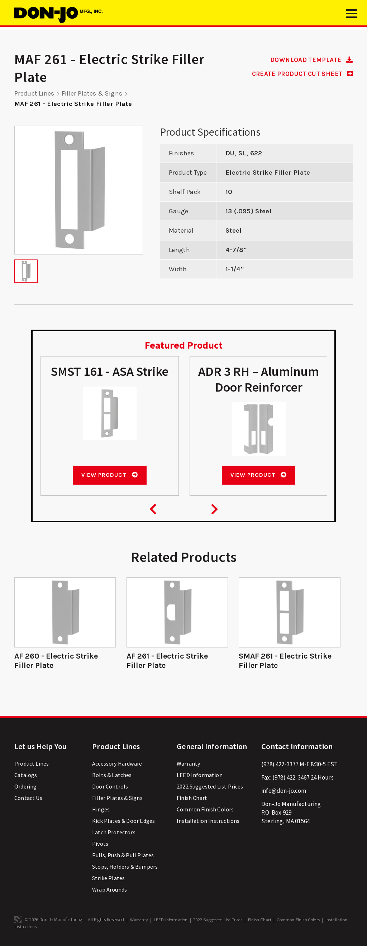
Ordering (25, 786)
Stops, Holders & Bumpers (125, 866)
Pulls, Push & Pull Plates (123, 855)
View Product (109, 474)
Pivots (100, 843)
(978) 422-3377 (279, 764)
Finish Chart (192, 797)
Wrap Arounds (109, 889)
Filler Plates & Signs (93, 93)
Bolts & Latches (112, 774)
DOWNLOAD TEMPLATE (310, 60)
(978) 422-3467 (290, 777)
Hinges (101, 809)
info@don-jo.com (283, 791)
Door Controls (110, 786)
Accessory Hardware (117, 763)
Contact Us (28, 797)
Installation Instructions (208, 820)
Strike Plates (108, 878)
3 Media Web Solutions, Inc (18, 919)
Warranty (188, 763)
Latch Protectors (113, 832)
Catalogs (25, 774)
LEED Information (200, 774)
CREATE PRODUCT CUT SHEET (299, 74)
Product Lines (34, 93)
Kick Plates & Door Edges (123, 820)
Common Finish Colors (205, 809)
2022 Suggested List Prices (210, 786)
